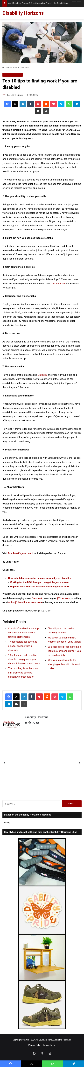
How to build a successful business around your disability (39, 578)
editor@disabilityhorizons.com (25, 602)
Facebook (37, 598)
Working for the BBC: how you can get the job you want (39, 582)
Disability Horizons (15, 95)
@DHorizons (63, 598)
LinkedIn (42, 374)
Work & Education (21, 67)
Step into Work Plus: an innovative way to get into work (39, 586)
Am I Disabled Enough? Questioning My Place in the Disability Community (42, 3)
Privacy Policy (34, 1045)
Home (6, 67)
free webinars (58, 283)
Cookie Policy (49, 1045)
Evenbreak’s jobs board (20, 553)
